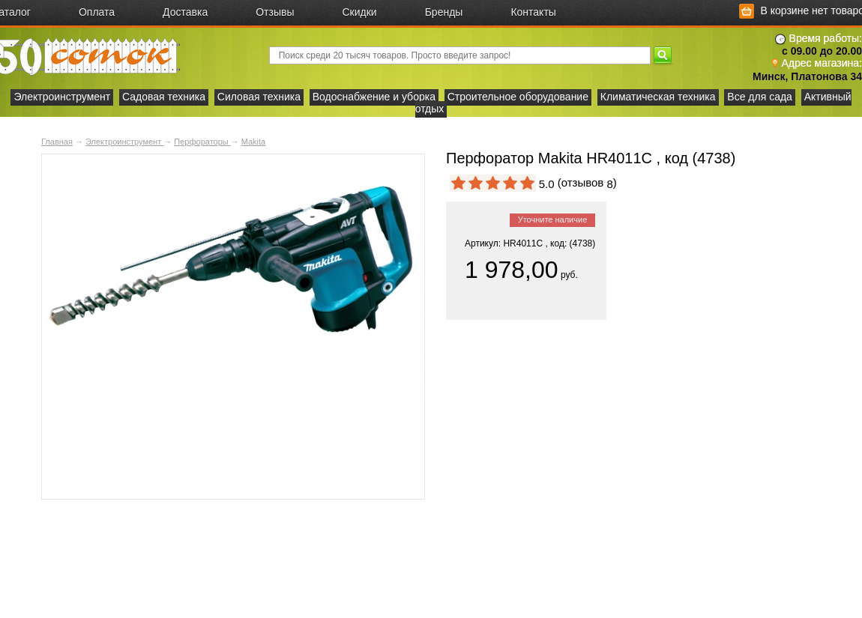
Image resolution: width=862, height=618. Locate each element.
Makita (253, 141)
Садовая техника (163, 97)
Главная (57, 141)
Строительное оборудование (517, 97)
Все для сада (759, 97)
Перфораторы (202, 141)
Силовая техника (259, 97)
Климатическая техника (658, 97)
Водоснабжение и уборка (374, 97)
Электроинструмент (61, 97)
